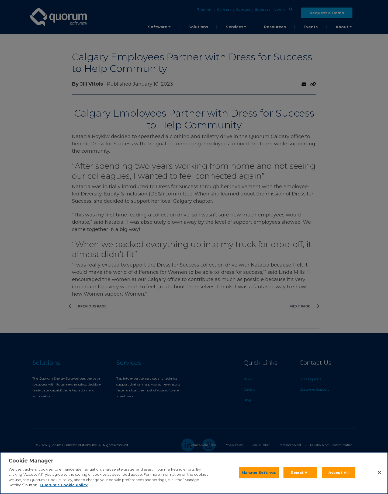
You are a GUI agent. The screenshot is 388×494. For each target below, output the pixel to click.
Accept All (338, 472)
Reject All (300, 472)
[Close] (379, 472)
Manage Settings (259, 472)
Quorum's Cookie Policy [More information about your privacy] (64, 485)
